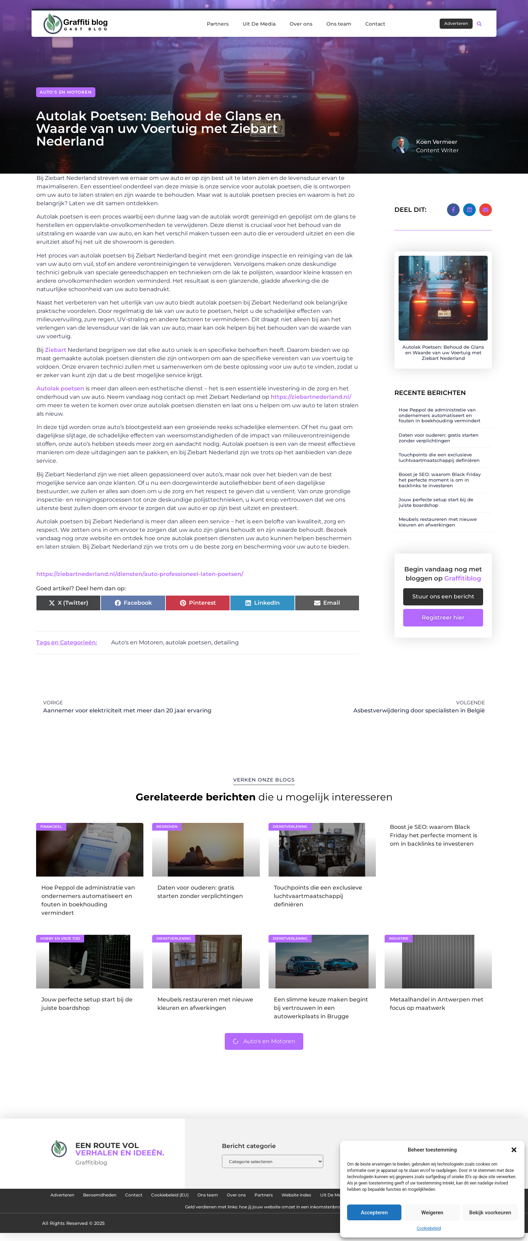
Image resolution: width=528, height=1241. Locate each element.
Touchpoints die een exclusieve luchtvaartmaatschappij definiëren (439, 449)
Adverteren (85, 1197)
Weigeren (432, 1212)
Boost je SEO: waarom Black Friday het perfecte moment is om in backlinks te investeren (440, 472)
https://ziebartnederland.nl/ (311, 397)
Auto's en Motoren (66, 92)
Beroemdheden (134, 1197)
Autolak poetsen (60, 388)
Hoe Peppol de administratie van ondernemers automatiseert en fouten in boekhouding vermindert (439, 407)
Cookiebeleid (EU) (225, 1197)
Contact (375, 24)
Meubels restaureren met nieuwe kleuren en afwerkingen (438, 514)
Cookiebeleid (429, 1228)
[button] (513, 1149)
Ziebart (56, 350)
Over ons (301, 24)
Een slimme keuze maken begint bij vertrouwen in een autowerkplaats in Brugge (321, 1008)
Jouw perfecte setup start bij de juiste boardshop (436, 494)
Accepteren (374, 1212)
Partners (218, 24)
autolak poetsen (188, 642)
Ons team (338, 24)
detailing (226, 642)
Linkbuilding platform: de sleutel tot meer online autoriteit (160, 1213)
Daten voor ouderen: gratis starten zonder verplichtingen (439, 430)
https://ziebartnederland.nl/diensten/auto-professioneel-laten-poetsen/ (139, 574)
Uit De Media (259, 24)
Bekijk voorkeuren (490, 1212)
